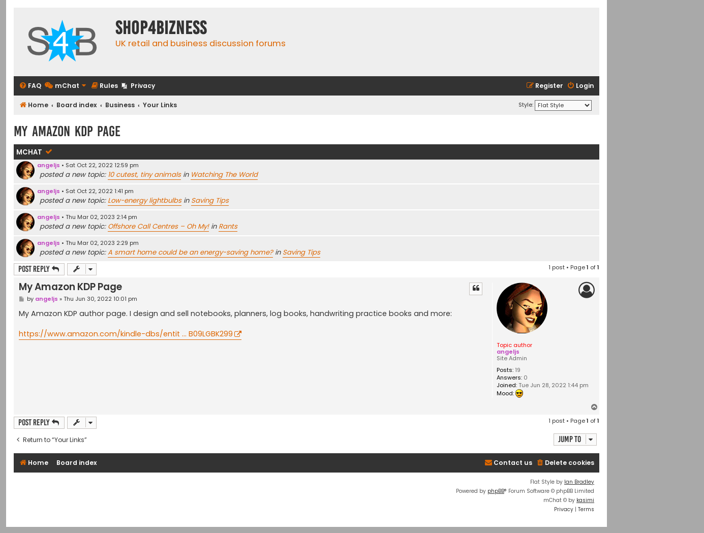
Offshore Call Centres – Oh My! (158, 226)
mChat (29, 152)
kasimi (585, 500)
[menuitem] (30, 86)
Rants (228, 226)
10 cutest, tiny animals (144, 174)
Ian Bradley (579, 482)
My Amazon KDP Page (67, 131)
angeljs (48, 165)
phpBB (495, 491)
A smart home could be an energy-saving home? (190, 252)
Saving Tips (210, 200)
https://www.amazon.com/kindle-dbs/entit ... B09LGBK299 (126, 334)
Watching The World (224, 174)
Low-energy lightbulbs (144, 200)
